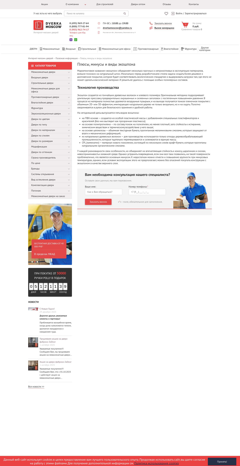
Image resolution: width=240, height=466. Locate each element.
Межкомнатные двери (43, 70)
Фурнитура (189, 48)
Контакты (194, 4)
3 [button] (37, 260)
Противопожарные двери (45, 96)
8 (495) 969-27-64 (79, 23)
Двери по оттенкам (41, 151)
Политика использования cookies (156, 463)
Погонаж (36, 189)
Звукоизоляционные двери (46, 112)
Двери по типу (39, 123)
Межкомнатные (50, 48)
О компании (72, 4)
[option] (50, 233)
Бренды (35, 167)
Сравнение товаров (190, 29)
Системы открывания (42, 173)
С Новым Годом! (47, 307)
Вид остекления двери (43, 178)
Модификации (39, 145)
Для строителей (104, 4)
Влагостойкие (169, 48)
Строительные (87, 48)
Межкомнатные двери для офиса (45, 89)
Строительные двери (42, 81)
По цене (35, 162)
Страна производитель (43, 156)
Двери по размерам (42, 140)
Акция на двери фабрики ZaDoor (55, 360)
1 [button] (32, 260)
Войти (179, 13)
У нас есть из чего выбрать (48, 13)
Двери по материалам (43, 129)
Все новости (34, 385)
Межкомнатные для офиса (114, 48)
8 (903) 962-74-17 (79, 29)
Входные (69, 48)
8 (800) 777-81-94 (79, 26)
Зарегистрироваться (195, 13)
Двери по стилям (40, 134)
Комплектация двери (42, 184)
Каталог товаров (45, 64)
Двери (33, 48)
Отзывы (167, 4)
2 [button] (34, 260)
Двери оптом (138, 4)
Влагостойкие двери (42, 101)
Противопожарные (146, 48)
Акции (44, 4)
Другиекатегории (204, 48)
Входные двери (39, 76)
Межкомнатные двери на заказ (48, 195)
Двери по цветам (40, 118)
